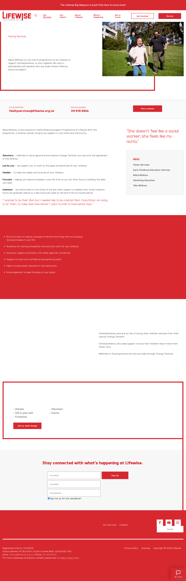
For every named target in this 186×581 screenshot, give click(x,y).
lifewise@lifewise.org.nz (21, 554)
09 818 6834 (80, 111)
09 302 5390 (49, 554)
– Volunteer (56, 409)
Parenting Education (144, 180)
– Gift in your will (23, 413)
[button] (147, 108)
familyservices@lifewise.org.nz (31, 111)
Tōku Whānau (140, 185)
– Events (54, 413)
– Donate (18, 409)
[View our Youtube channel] (169, 523)
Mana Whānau (140, 174)
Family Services (17, 36)
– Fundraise (20, 416)
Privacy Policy (131, 547)
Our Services (109, 524)
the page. (68, 557)
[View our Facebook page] (160, 523)
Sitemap (145, 547)
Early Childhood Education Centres (151, 169)
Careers (123, 524)
